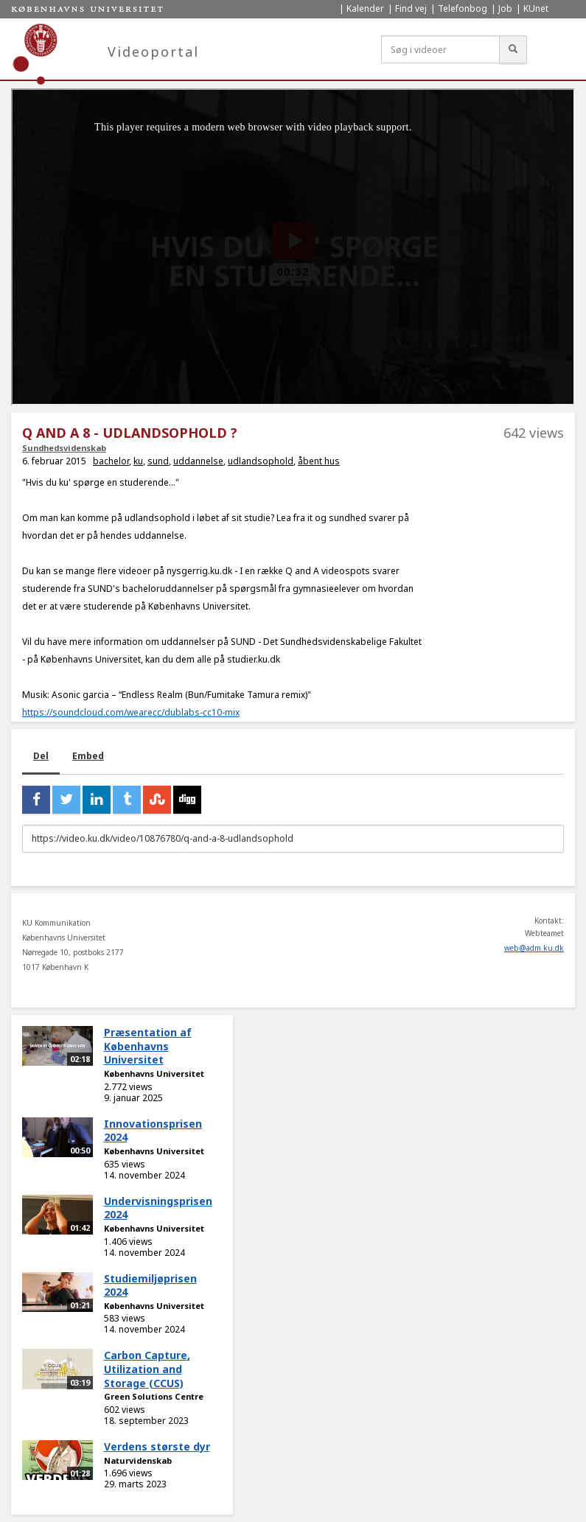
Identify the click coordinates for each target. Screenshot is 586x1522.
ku (138, 461)
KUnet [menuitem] (535, 8)
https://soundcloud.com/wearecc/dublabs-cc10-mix (131, 712)
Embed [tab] (88, 756)
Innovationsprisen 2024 (153, 1131)
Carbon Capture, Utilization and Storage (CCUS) (147, 1368)
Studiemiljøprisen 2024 (150, 1285)
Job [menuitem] (505, 8)
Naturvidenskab (138, 1460)
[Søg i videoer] (440, 49)
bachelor (111, 461)
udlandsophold (260, 461)
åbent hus (319, 461)
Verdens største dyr (157, 1446)
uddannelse (198, 461)
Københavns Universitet (154, 1073)
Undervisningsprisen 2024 (158, 1208)
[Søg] (513, 49)
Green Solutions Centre (153, 1396)
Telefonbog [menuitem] (462, 8)
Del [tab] (41, 756)
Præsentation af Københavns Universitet (148, 1046)
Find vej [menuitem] (411, 8)
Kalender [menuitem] (365, 8)
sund (158, 461)
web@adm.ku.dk (534, 948)
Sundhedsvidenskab (64, 447)
